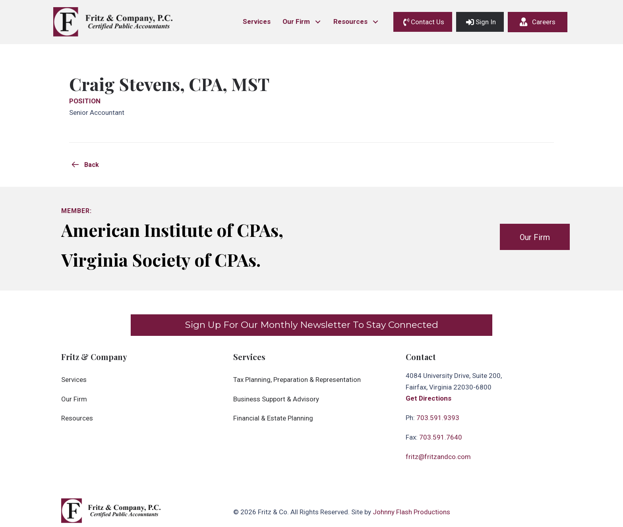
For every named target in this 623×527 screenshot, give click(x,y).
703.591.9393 (437, 418)
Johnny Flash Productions (411, 512)
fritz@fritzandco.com (438, 457)
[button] (317, 22)
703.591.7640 (440, 437)
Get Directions (428, 398)
